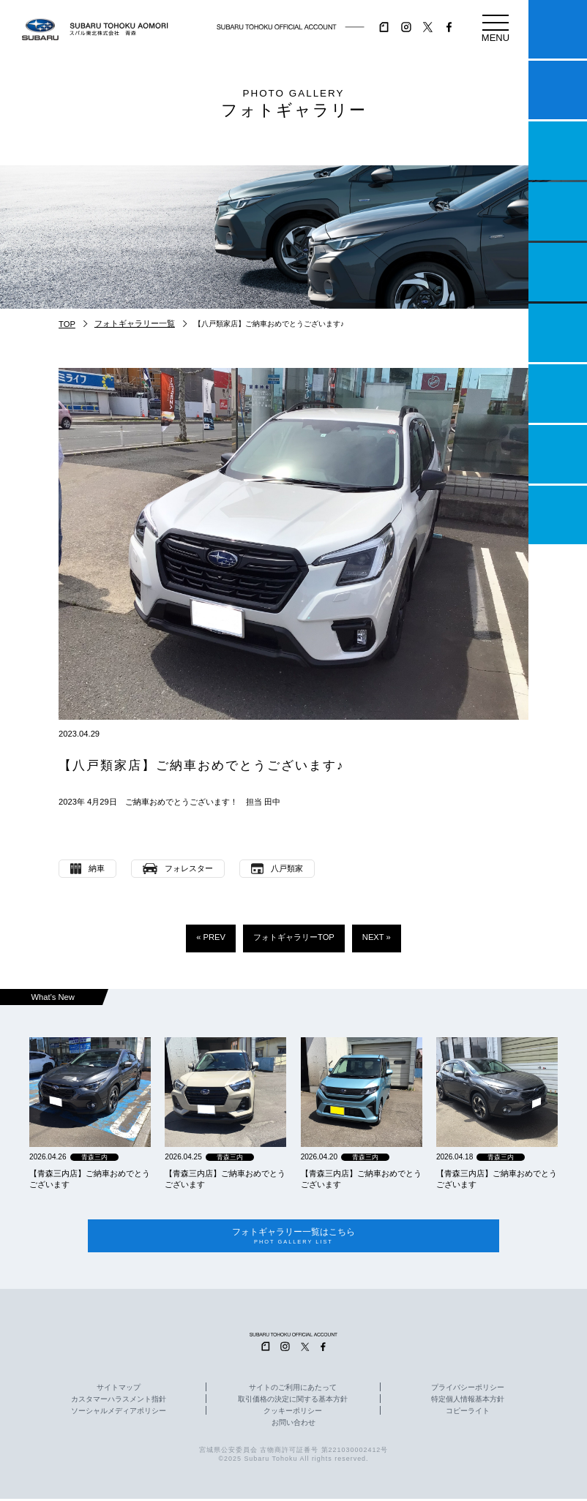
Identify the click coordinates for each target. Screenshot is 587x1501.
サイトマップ (119, 1389)
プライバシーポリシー (467, 1389)
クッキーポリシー (292, 1413)
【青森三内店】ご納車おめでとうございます (89, 1179)
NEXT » (376, 937)
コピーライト (468, 1413)
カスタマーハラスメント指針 (118, 1401)
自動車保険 (557, 393)
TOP (67, 324)
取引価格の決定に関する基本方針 (293, 1401)
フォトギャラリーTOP (293, 937)
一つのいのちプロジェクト (557, 150)
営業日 (557, 211)
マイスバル (557, 29)
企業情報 (557, 454)
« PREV (210, 937)
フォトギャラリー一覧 (134, 323)
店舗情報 (557, 272)
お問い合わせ (293, 1425)
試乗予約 (557, 90)
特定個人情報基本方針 (467, 1401)
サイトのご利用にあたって (293, 1389)
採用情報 (557, 515)
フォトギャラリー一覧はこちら (293, 1237)
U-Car (557, 333)
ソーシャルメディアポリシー (118, 1413)
